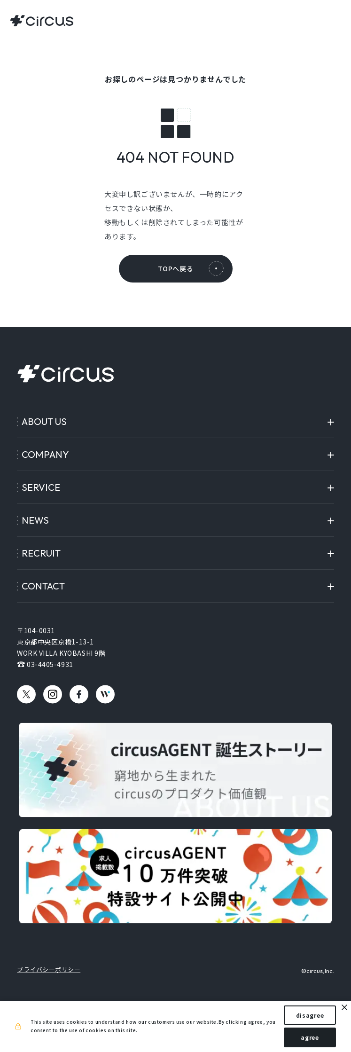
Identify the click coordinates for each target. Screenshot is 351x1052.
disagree (310, 1015)
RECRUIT (41, 553)
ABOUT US (44, 421)
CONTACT (43, 586)
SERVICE (41, 487)
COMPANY (45, 454)
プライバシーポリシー (48, 969)
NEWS (35, 520)
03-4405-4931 (50, 664)
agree (310, 1037)
